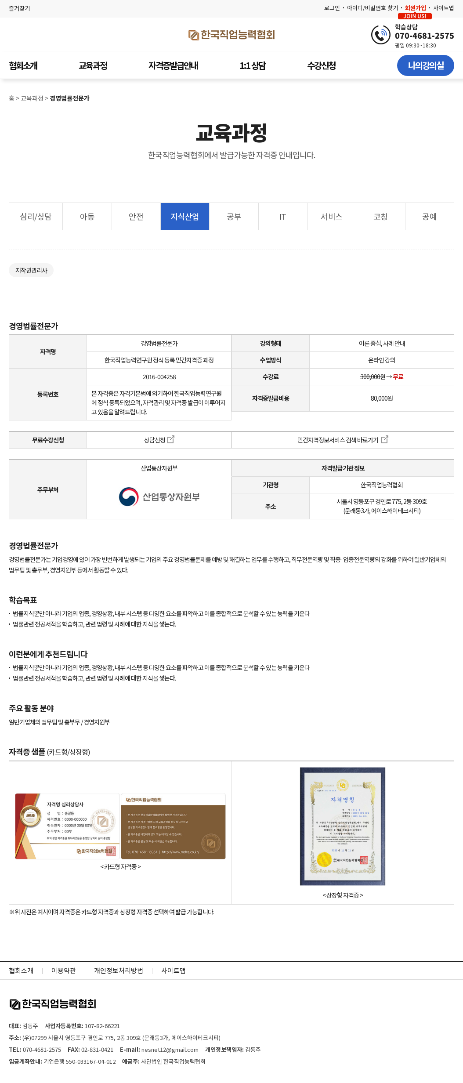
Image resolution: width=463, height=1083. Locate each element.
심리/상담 (36, 216)
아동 (87, 216)
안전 (136, 216)
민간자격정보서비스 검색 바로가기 (342, 439)
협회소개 (23, 65)
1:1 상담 (252, 65)
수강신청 (321, 65)
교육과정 (93, 65)
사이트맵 (443, 8)
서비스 (332, 216)
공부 (234, 216)
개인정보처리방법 (118, 970)
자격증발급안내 (173, 65)
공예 (429, 216)
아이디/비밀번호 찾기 (372, 8)
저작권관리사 (31, 270)
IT (282, 216)
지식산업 (185, 216)
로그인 (332, 8)
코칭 (380, 216)
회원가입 (415, 8)
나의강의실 (425, 65)
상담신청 (159, 439)
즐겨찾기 (19, 8)
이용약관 (63, 970)
